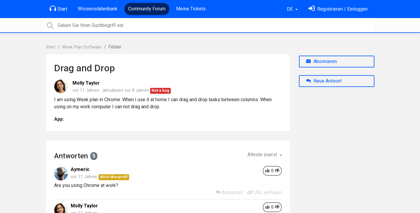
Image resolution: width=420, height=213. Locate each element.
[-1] (277, 170)
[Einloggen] (338, 9)
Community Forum (146, 9)
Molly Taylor (86, 83)
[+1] (267, 170)
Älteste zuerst (262, 154)
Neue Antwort (324, 81)
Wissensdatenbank (98, 9)
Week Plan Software (82, 47)
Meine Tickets (191, 9)
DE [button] (290, 9)
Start (58, 8)
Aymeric (80, 169)
